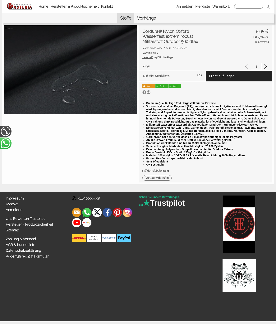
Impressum (15, 198)
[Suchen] (248, 6)
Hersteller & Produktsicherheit (75, 6)
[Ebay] (87, 222)
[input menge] (256, 66)
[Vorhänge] (146, 18)
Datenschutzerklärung (23, 251)
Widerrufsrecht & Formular (27, 256)
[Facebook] (107, 212)
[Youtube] (76, 222)
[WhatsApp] (87, 212)
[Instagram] (127, 212)
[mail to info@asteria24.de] (76, 212)
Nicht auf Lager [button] (221, 76)
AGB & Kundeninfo (20, 245)
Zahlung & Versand (21, 239)
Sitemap (12, 230)
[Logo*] (19, 4)
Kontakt (107, 6)
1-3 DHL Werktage (157, 57)
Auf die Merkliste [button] (156, 76)
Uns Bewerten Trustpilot (25, 219)
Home (43, 6)
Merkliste (202, 6)
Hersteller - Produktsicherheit (29, 224)
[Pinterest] (117, 212)
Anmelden (185, 6)
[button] (267, 6)
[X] (97, 212)
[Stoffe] (125, 18)
